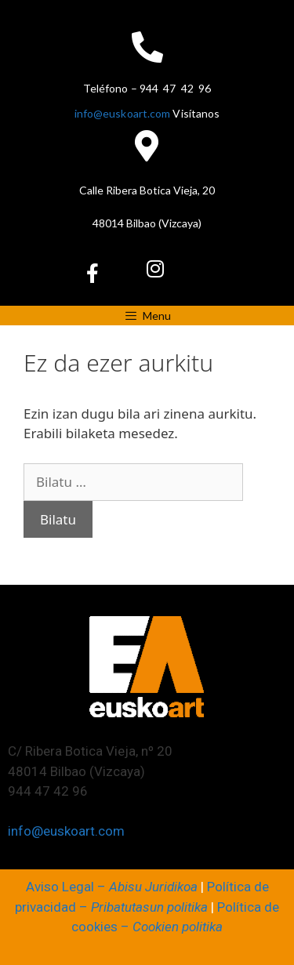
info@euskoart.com (122, 113)
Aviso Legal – (112, 886)
